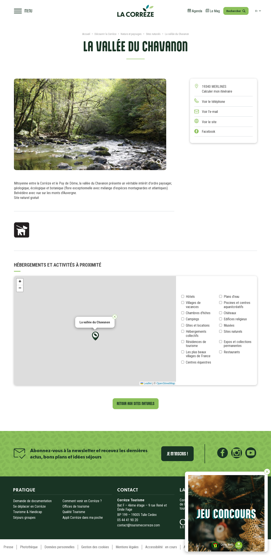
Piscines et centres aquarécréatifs (237, 305)
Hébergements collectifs (196, 334)
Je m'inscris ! (177, 453)
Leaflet (146, 383)
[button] (95, 336)
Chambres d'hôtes (198, 313)
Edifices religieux (235, 319)
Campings (192, 319)
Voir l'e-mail (210, 112)
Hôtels (190, 297)
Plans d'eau (231, 297)
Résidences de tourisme (196, 344)
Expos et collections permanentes (237, 344)
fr (258, 11)
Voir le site (209, 122)
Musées (229, 325)
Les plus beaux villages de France (198, 354)
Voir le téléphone (213, 102)
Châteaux (230, 313)
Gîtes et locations (198, 325)
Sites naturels (233, 332)
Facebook (204, 131)
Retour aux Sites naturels (135, 403)
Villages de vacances (193, 305)
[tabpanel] (90, 124)
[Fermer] (267, 472)
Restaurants (232, 352)
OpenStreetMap (165, 383)
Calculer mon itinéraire (217, 91)
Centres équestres (198, 362)
